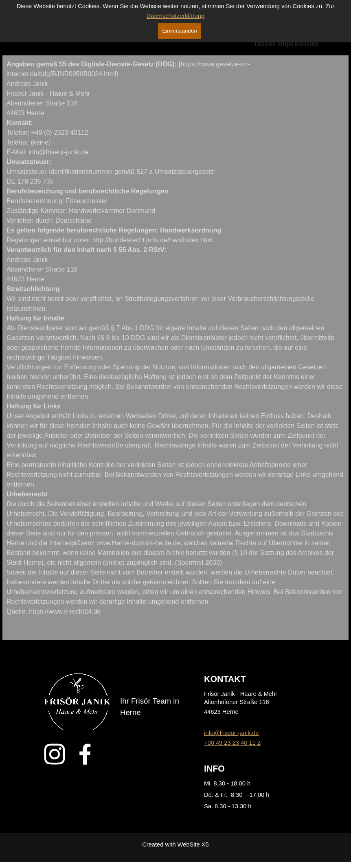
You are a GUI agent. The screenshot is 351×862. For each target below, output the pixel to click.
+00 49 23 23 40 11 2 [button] (232, 742)
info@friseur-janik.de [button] (231, 733)
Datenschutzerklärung (176, 16)
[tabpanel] (175, 347)
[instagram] (54, 754)
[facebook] (85, 754)
